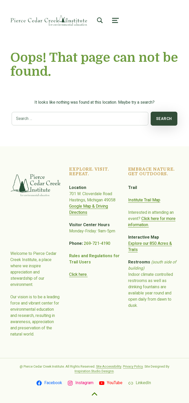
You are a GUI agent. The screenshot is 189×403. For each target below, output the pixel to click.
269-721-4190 (97, 243)
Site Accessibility (108, 366)
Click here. (78, 274)
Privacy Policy (133, 366)
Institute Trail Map (144, 200)
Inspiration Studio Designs (94, 371)
